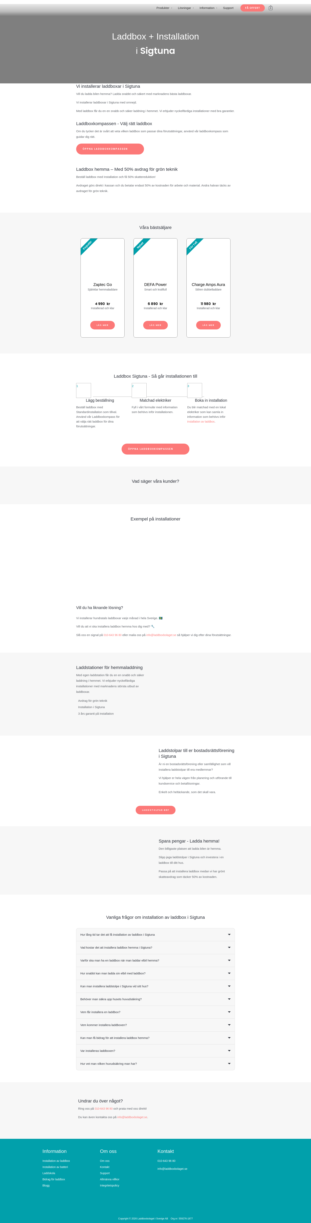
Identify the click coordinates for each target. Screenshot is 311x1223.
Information (207, 8)
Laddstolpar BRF (155, 810)
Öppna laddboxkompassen (110, 149)
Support (228, 8)
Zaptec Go (102, 284)
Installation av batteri (55, 1167)
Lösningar (184, 8)
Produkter (162, 8)
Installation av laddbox (56, 1161)
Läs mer (102, 325)
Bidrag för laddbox (53, 1179)
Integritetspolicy (109, 1185)
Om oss (104, 1161)
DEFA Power (155, 284)
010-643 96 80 (113, 635)
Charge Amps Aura (208, 284)
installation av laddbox (202, 421)
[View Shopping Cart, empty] (271, 8)
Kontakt (104, 1167)
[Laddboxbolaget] (53, 7)
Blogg (46, 1185)
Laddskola (48, 1173)
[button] (252, 8)
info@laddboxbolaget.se (163, 635)
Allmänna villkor (109, 1179)
